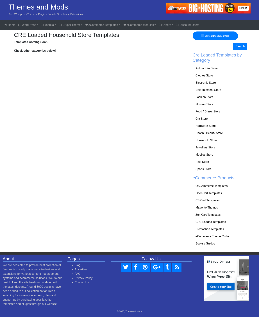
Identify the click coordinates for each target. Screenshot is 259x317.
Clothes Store (204, 75)
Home (9, 24)
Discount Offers (187, 24)
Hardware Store (206, 125)
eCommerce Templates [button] (101, 24)
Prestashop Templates (210, 229)
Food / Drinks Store (208, 111)
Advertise (81, 269)
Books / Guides (205, 243)
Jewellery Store (205, 147)
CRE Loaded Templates (211, 221)
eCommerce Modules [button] (138, 24)
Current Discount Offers (215, 35)
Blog (77, 265)
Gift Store (202, 118)
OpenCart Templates (209, 193)
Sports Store (204, 169)
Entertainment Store (208, 89)
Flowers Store (204, 104)
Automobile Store (207, 68)
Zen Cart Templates (208, 214)
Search (240, 46)
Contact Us (82, 282)
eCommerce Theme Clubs (212, 236)
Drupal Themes (70, 24)
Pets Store (202, 161)
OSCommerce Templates (212, 185)
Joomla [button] (47, 24)
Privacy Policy (84, 278)
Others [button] (165, 24)
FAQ (77, 273)
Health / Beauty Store (209, 133)
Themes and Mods (38, 7)
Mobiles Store (204, 154)
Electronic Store (206, 82)
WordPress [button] (27, 24)
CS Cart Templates (208, 200)
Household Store (206, 140)
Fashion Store (204, 97)
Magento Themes (207, 207)
